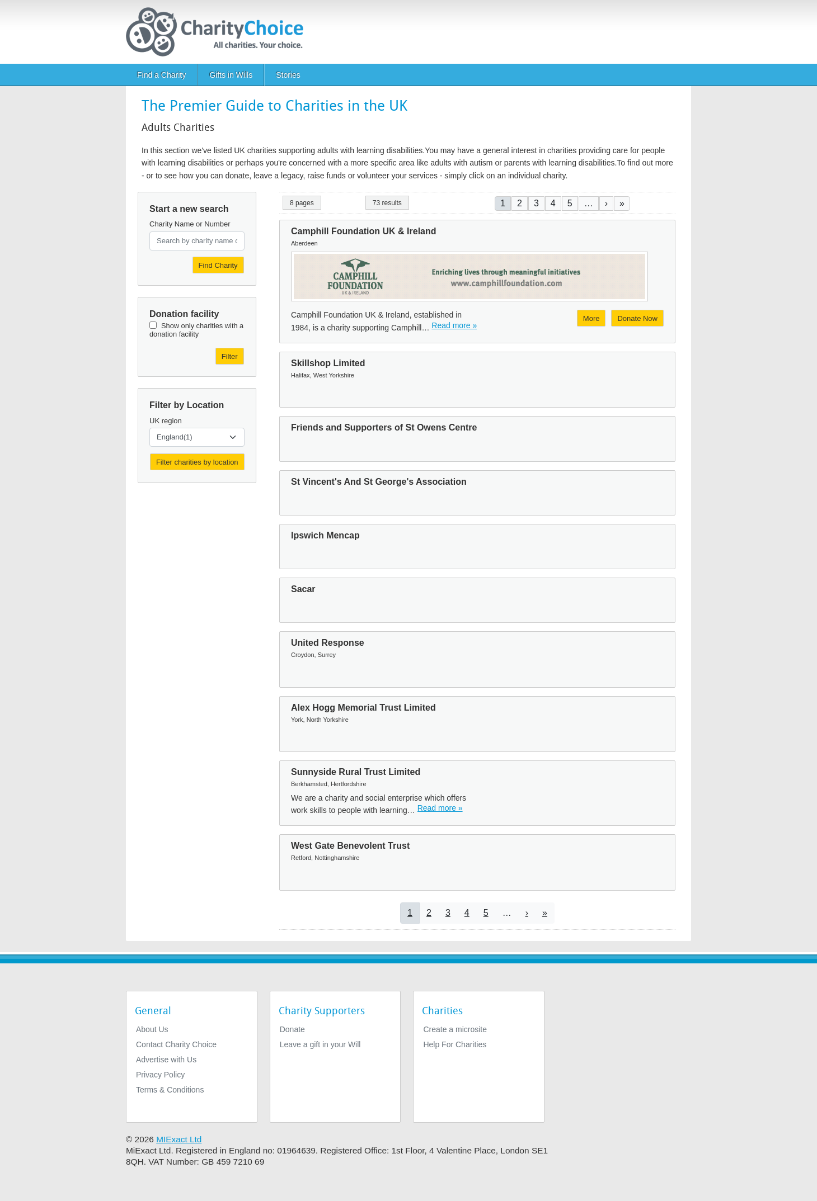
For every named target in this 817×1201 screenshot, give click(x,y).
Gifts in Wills (230, 74)
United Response (327, 642)
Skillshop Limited (328, 363)
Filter (230, 356)
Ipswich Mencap (325, 535)
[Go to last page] (622, 203)
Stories (288, 74)
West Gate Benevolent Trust (350, 845)
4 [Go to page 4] (553, 203)
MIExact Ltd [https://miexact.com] (178, 1139)
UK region (165, 421)
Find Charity (218, 265)
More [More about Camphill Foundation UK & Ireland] (591, 318)
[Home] (219, 31)
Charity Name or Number (190, 224)
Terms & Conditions (170, 1089)
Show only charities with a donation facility (196, 329)
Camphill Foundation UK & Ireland (363, 231)
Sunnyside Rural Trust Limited (355, 772)
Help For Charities (454, 1044)
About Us (152, 1029)
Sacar (303, 589)
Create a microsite (455, 1029)
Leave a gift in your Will (320, 1044)
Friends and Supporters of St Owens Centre (384, 427)
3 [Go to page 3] (536, 203)
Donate (292, 1029)
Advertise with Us (166, 1059)
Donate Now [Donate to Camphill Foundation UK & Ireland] (637, 318)
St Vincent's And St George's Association (379, 481)
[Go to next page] (606, 203)
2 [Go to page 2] (519, 203)
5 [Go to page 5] (569, 203)
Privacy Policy (160, 1074)
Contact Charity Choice (176, 1044)
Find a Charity (161, 74)
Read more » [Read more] (454, 325)
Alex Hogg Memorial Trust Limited (363, 707)
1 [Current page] (502, 203)
